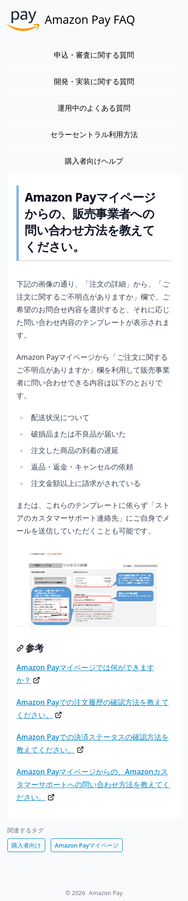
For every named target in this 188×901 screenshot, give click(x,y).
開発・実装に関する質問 (94, 81)
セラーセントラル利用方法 (94, 134)
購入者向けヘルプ (94, 161)
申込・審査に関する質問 (94, 55)
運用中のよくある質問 (94, 108)
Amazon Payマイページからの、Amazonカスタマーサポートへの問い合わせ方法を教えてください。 (93, 784)
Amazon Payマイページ (87, 845)
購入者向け (26, 845)
